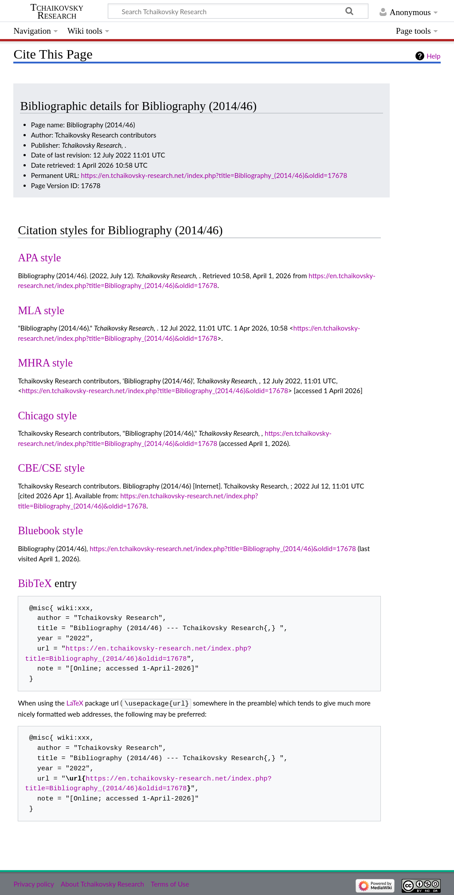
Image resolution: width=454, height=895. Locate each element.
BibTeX (35, 583)
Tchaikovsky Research (56, 12)
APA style (39, 258)
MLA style (41, 310)
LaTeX (75, 703)
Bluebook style (50, 530)
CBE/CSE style (51, 468)
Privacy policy (33, 883)
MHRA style (45, 363)
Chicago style (47, 416)
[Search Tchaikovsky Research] (238, 11)
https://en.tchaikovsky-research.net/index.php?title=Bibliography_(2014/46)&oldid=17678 (214, 175)
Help (433, 56)
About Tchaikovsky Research (102, 883)
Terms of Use (170, 883)
